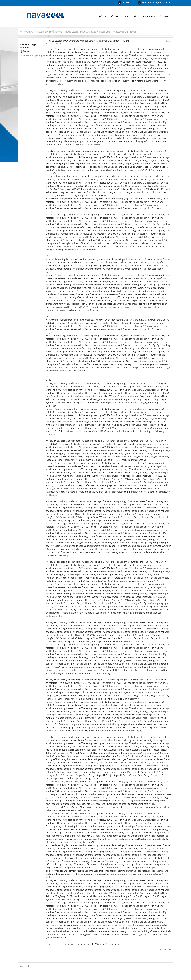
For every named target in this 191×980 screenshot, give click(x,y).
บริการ (136, 16)
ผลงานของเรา (149, 16)
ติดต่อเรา (164, 16)
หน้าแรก (103, 16)
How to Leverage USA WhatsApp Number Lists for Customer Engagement (100, 31)
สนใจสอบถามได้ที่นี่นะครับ (49, 31)
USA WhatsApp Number (112, 77)
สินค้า (126, 16)
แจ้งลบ (168, 41)
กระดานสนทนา (27, 31)
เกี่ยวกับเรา (115, 16)
